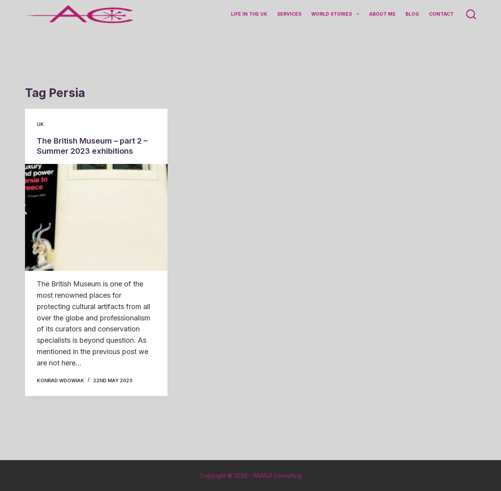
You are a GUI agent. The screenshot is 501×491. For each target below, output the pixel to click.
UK (40, 124)
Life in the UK (249, 14)
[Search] (471, 14)
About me (382, 14)
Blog (412, 14)
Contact (441, 14)
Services (289, 14)
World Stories (336, 14)
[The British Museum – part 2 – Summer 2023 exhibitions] (96, 217)
